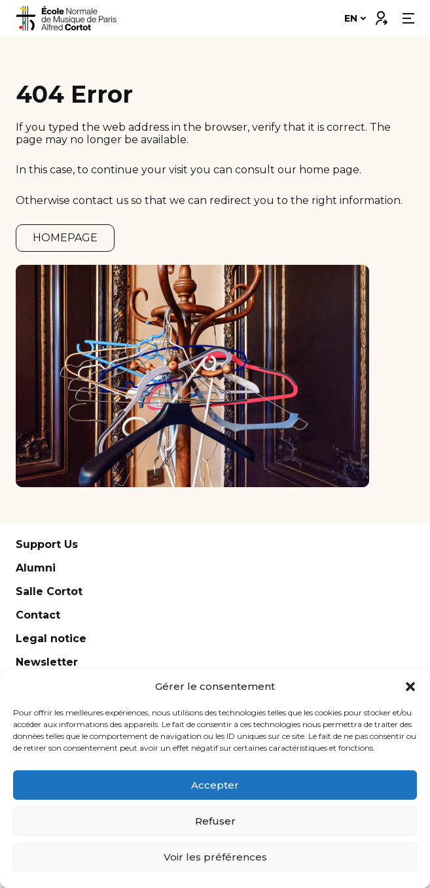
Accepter (215, 785)
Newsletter (47, 662)
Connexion (381, 15)
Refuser (215, 821)
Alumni (36, 568)
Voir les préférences (215, 857)
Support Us (47, 544)
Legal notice (51, 638)
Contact (38, 615)
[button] (410, 686)
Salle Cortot (49, 591)
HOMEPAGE (65, 237)
